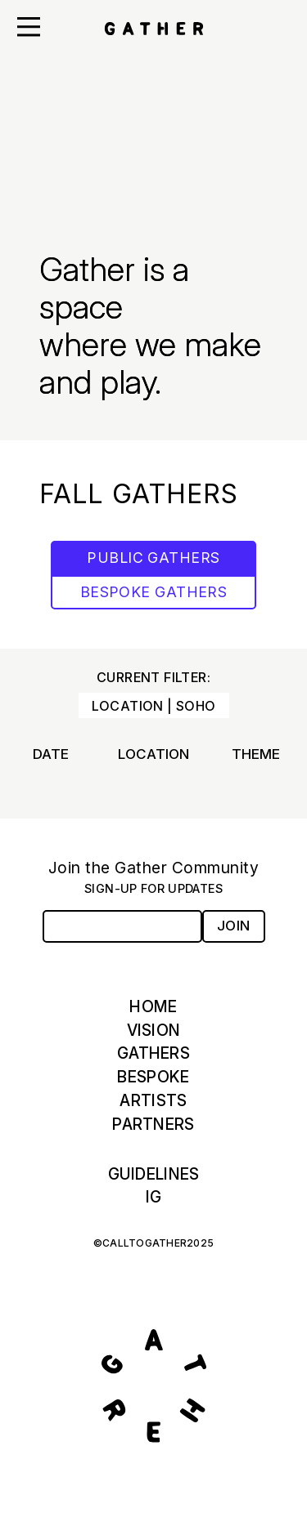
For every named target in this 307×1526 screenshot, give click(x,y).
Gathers (153, 1053)
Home (153, 1006)
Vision (154, 1030)
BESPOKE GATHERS (154, 591)
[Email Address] (122, 926)
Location (153, 754)
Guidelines (154, 1174)
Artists (153, 1100)
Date (51, 754)
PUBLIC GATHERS (153, 557)
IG (154, 1197)
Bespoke (153, 1076)
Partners (153, 1124)
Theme (256, 754)
